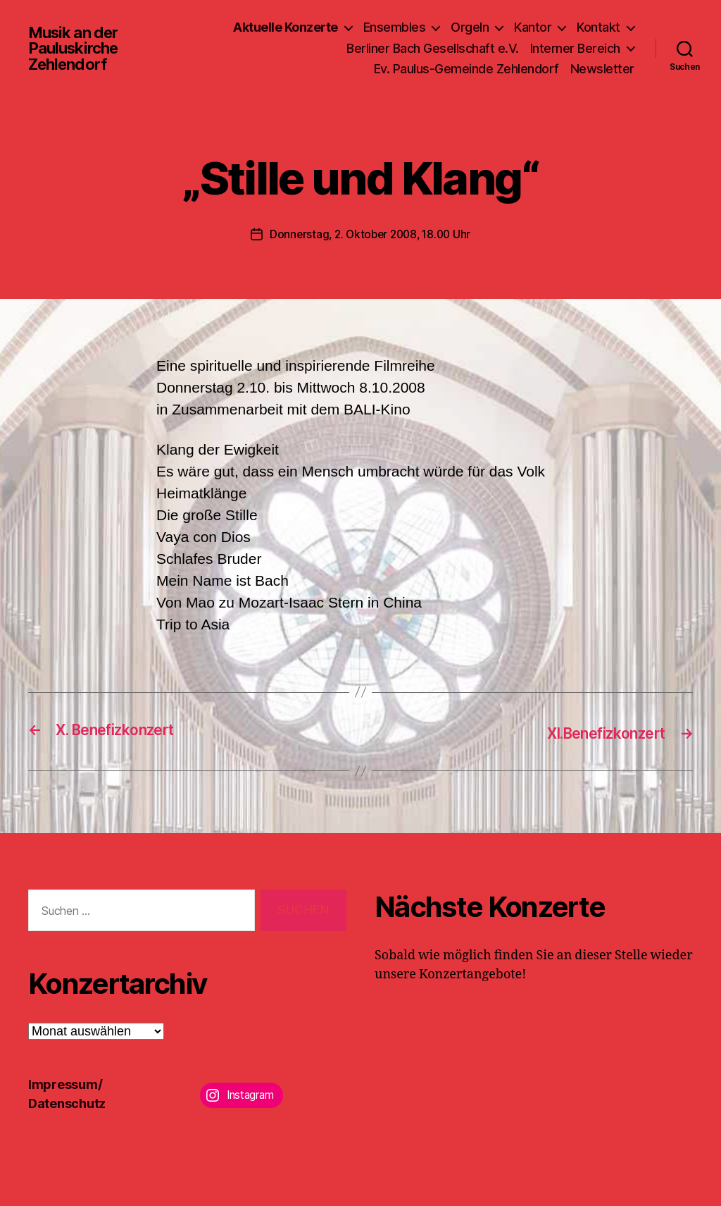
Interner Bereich (575, 48)
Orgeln (470, 27)
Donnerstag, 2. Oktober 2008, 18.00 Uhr (370, 234)
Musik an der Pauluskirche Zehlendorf (77, 48)
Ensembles (394, 27)
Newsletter (602, 68)
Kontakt (598, 27)
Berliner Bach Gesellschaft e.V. (432, 48)
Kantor (532, 27)
